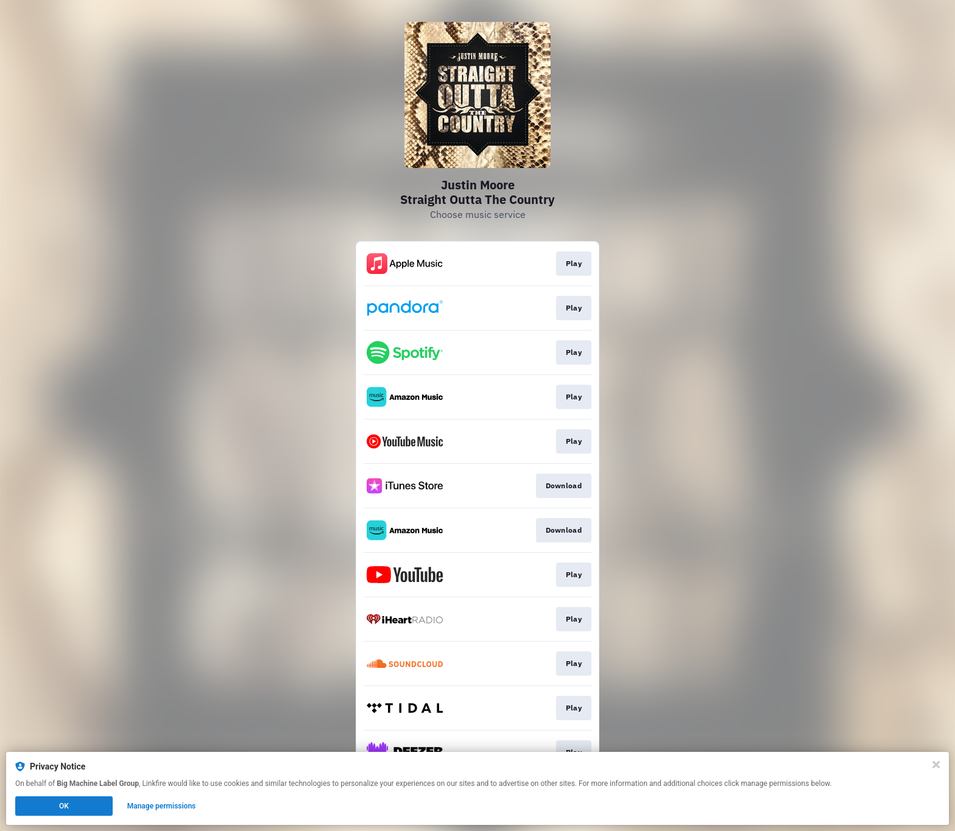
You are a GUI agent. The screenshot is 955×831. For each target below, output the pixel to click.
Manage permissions (161, 806)
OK (64, 806)
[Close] (936, 764)
